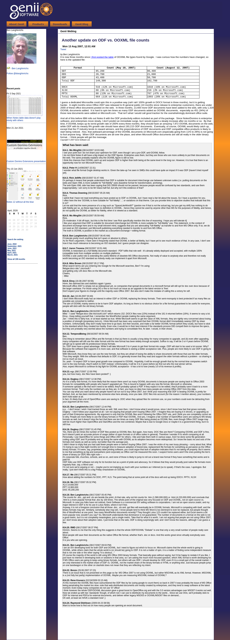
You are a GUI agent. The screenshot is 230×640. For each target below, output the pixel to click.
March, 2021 (12, 255)
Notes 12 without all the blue (25, 200)
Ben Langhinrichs (20, 68)
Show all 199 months (16, 259)
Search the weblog (15, 239)
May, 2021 (11, 251)
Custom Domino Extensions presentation (26, 160)
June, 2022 (12, 244)
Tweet (63, 49)
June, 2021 (12, 248)
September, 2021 (14, 246)
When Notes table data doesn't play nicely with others (25, 118)
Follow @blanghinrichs (17, 73)
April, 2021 (12, 253)
